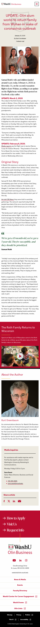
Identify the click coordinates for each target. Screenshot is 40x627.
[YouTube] (14, 561)
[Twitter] (9, 501)
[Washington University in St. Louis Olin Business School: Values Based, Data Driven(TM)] (20, 553)
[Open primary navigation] (37, 4)
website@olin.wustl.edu (20, 573)
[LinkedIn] (14, 501)
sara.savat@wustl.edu (15, 483)
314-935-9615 (12, 481)
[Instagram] (26, 561)
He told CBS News (7, 199)
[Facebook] (4, 501)
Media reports (6, 146)
